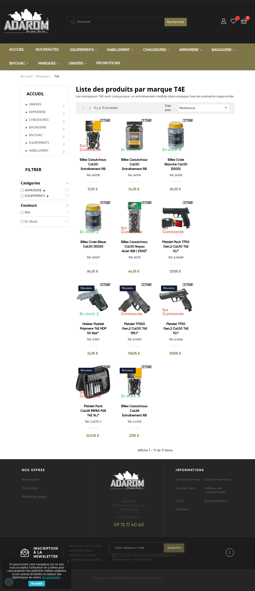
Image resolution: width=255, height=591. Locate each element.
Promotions (30, 487)
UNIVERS (35, 103)
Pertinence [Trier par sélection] (203, 107)
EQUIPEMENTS (39, 142)
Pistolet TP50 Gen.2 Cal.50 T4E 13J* (175, 328)
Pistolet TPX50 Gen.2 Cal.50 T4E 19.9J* (134, 328)
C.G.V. (180, 500)
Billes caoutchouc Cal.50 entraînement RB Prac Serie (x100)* (93, 164)
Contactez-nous (188, 479)
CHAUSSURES (39, 119)
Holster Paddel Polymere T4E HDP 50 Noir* (93, 328)
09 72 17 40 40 (129, 524)
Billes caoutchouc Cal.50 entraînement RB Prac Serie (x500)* (134, 164)
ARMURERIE (37, 111)
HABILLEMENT (39, 150)
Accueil (35, 93)
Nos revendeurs (215, 500)
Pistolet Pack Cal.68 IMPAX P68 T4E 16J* (93, 410)
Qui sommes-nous (217, 479)
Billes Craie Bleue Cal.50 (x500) (93, 244)
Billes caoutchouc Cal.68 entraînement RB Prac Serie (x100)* (134, 410)
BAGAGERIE (37, 126)
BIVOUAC (36, 134)
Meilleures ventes (34, 496)
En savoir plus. (51, 577)
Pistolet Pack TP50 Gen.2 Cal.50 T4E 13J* (175, 246)
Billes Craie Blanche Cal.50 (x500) (175, 164)
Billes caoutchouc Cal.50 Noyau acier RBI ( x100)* (134, 246)
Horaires (182, 508)
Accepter (36, 583)
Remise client (185, 487)
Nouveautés (30, 479)
